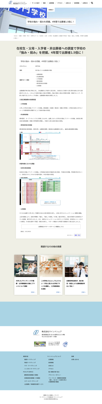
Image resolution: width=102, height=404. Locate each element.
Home (15, 36)
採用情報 (76, 3)
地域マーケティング (30, 363)
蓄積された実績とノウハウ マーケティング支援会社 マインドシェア (51, 396)
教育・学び (77, 235)
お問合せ (85, 3)
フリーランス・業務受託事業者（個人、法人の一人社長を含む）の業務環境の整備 (57, 380)
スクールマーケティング (31, 381)
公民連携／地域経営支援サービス (33, 384)
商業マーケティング (30, 360)
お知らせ (68, 3)
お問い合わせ (75, 360)
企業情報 (51, 3)
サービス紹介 (36, 3)
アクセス (59, 3)
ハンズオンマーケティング (31, 369)
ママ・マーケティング (30, 366)
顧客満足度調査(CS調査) (31, 375)
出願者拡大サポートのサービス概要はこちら (51, 227)
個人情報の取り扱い (54, 372)
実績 (44, 3)
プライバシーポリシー (54, 375)
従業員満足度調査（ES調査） (32, 378)
